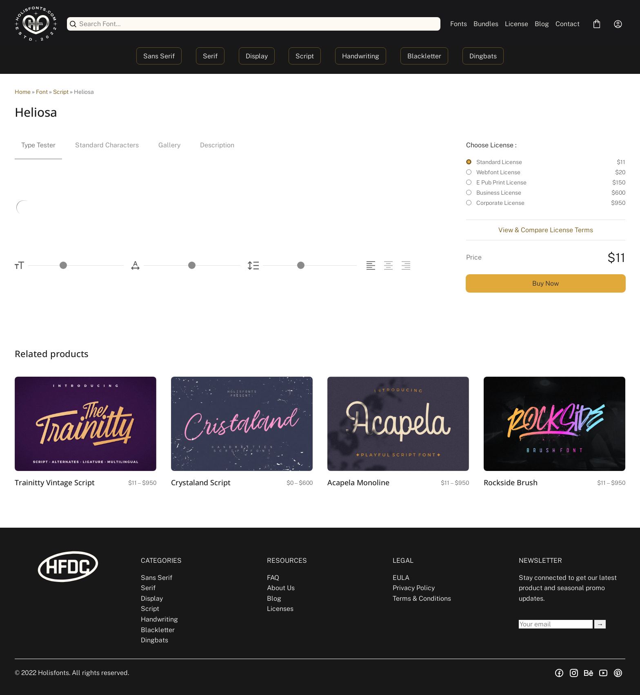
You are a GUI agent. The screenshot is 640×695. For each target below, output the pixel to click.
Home (23, 92)
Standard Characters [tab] (107, 145)
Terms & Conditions (422, 598)
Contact (568, 24)
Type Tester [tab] (38, 145)
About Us (281, 588)
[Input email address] (556, 624)
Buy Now (545, 283)
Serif (210, 56)
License (516, 24)
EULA (401, 578)
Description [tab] (217, 145)
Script (305, 56)
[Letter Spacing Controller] (192, 265)
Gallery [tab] (169, 145)
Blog (542, 24)
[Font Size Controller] (76, 265)
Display (257, 56)
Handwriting (360, 56)
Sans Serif (159, 56)
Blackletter (424, 56)
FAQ (273, 578)
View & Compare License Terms (545, 230)
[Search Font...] (258, 24)
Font (42, 92)
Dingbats (483, 56)
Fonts (458, 24)
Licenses (280, 609)
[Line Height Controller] (310, 265)
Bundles (485, 24)
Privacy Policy (414, 588)
